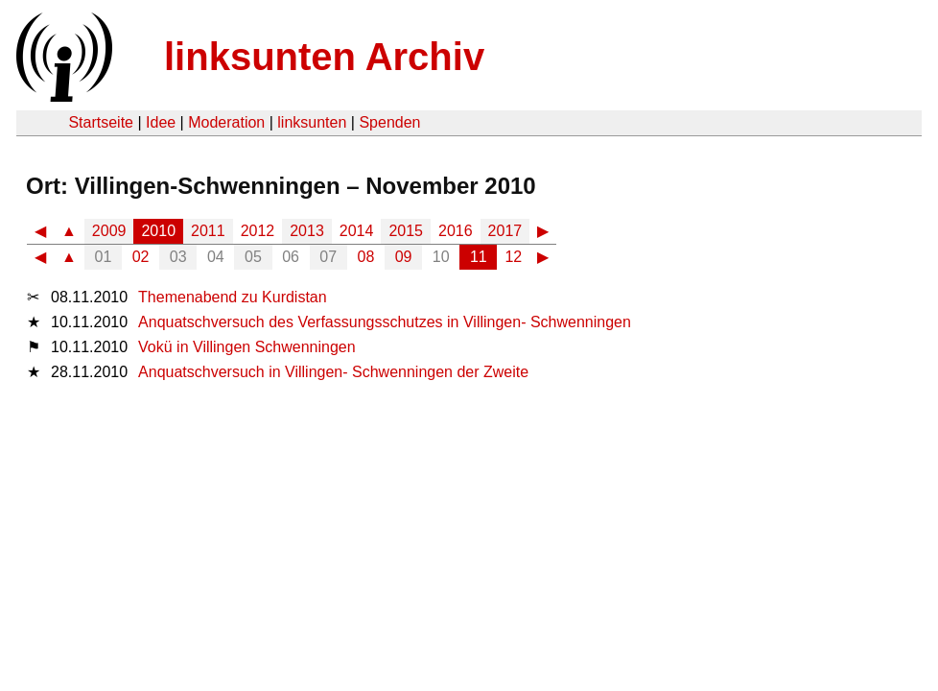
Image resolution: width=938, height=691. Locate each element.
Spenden (389, 122)
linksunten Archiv (324, 57)
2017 (505, 231)
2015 (405, 231)
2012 (258, 231)
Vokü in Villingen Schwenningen (247, 347)
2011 (208, 231)
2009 (109, 231)
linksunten (311, 122)
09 (403, 257)
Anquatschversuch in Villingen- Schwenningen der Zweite (333, 372)
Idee (161, 122)
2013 (307, 231)
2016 (455, 231)
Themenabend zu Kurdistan (232, 297)
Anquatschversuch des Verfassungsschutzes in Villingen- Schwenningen (384, 322)
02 (141, 257)
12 (513, 257)
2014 (357, 231)
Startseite (100, 122)
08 (366, 257)
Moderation (226, 122)
